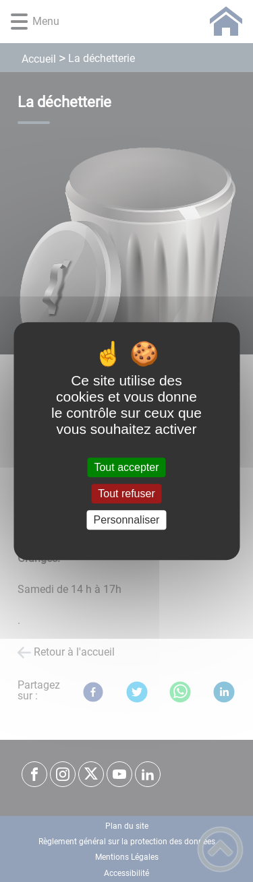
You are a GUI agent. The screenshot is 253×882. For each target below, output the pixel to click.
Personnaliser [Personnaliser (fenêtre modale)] (127, 520)
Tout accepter (126, 467)
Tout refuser (126, 493)
